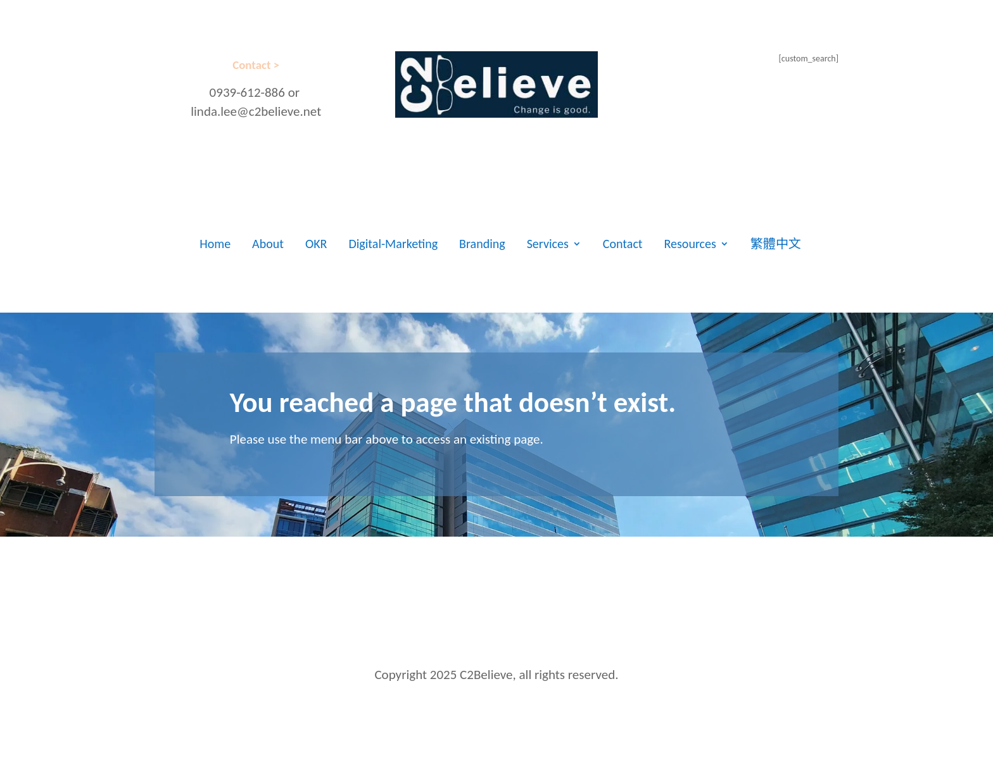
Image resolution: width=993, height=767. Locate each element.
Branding (482, 243)
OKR (316, 243)
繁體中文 (775, 243)
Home (215, 243)
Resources (690, 243)
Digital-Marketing (393, 243)
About (268, 243)
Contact (623, 243)
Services (548, 243)
